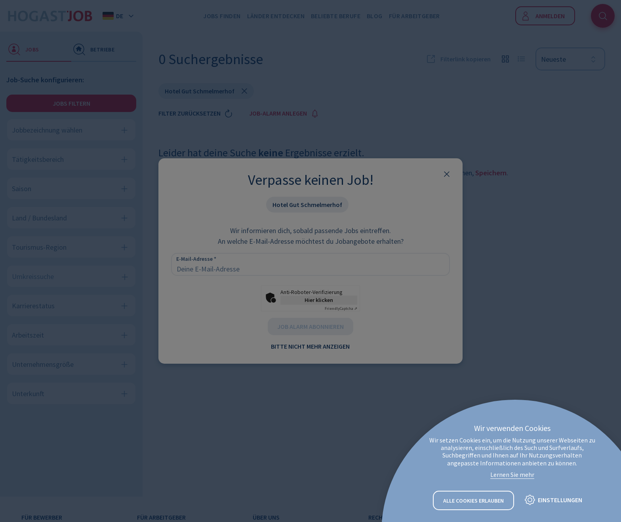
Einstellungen (560, 500)
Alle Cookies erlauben (473, 500)
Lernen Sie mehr (512, 474)
